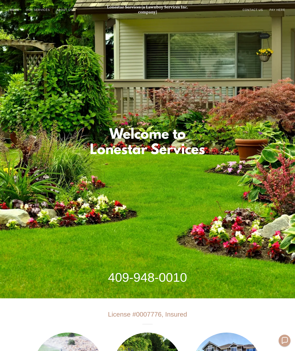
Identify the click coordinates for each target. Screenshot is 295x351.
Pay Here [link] (277, 9)
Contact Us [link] (253, 9)
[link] (147, 12)
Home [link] (14, 9)
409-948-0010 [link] (147, 277)
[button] (284, 340)
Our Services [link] (38, 9)
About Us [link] (64, 9)
